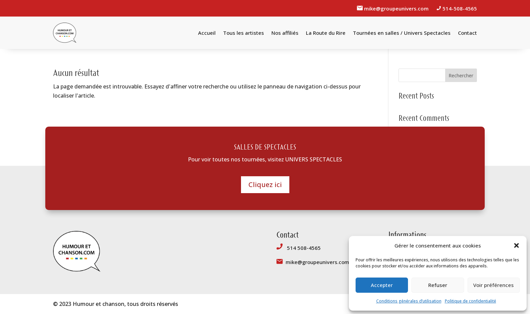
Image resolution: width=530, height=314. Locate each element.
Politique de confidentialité (470, 301)
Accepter (382, 285)
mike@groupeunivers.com (397, 8)
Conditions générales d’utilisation (408, 301)
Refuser (437, 285)
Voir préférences (493, 285)
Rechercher (461, 75)
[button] (516, 245)
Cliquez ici (265, 184)
